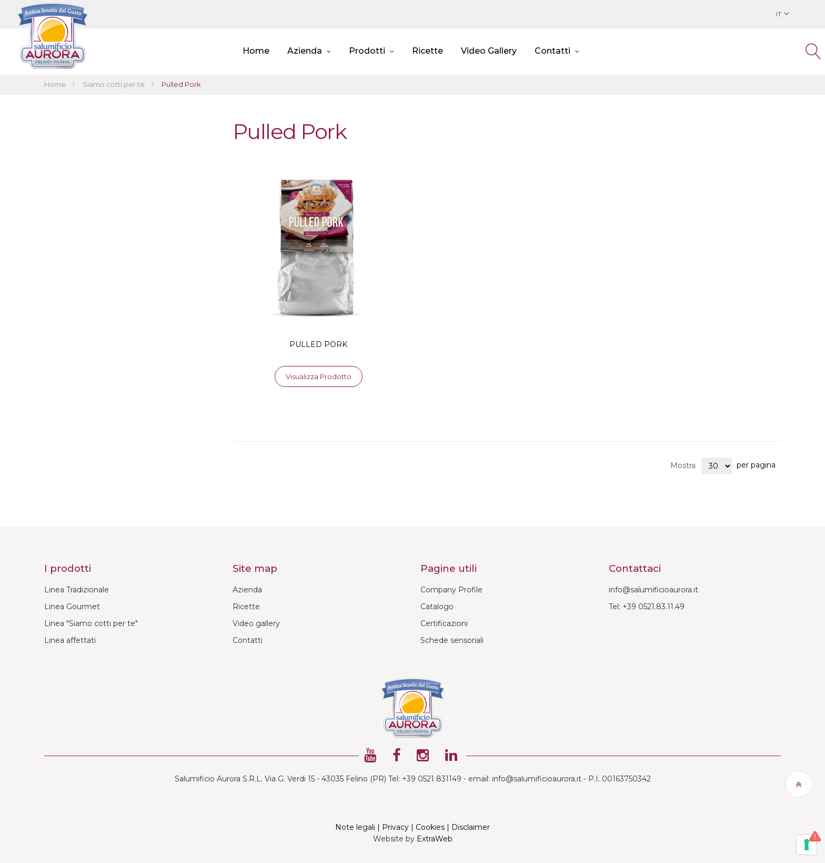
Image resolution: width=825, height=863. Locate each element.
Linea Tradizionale (76, 589)
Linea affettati (70, 640)
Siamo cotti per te (114, 84)
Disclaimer (470, 827)
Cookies (430, 827)
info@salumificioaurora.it (653, 589)
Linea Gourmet (72, 606)
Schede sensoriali (452, 640)
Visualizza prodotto (318, 376)
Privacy (395, 827)
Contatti (248, 640)
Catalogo (437, 606)
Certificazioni (444, 623)
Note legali (355, 827)
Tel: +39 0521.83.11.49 (647, 606)
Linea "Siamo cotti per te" (91, 623)
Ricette (246, 606)
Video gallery (256, 623)
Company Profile (451, 589)
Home (55, 84)
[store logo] (52, 35)
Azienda (247, 589)
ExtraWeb (434, 839)
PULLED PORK (318, 344)
